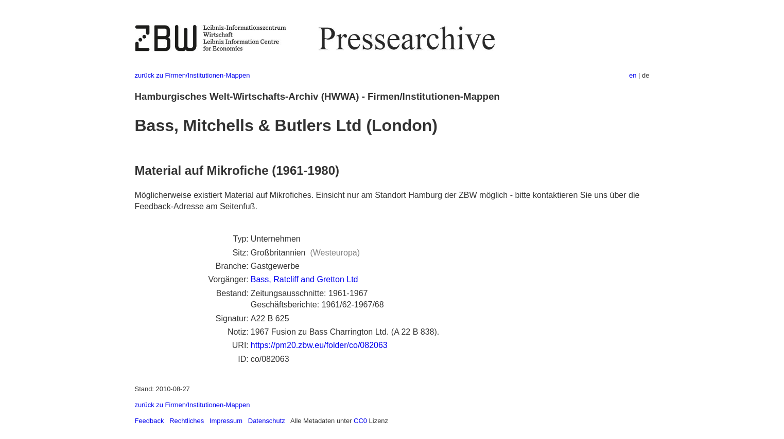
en (632, 75)
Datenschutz (266, 421)
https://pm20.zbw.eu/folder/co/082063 (319, 345)
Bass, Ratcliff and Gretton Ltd (304, 279)
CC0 (360, 421)
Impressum (226, 421)
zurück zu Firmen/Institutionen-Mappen (192, 75)
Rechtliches (186, 421)
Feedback (149, 421)
